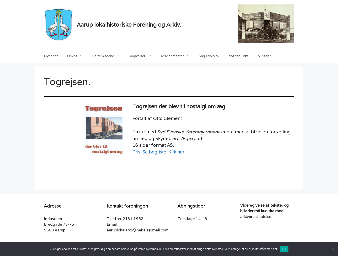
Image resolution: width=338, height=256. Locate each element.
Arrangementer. (177, 56)
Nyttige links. (238, 56)
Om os (77, 56)
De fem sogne (108, 56)
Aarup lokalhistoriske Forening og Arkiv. (129, 24)
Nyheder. (51, 56)
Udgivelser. (142, 56)
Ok (284, 249)
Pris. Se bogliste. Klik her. (158, 152)
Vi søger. (264, 56)
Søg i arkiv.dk (209, 56)
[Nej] (332, 249)
